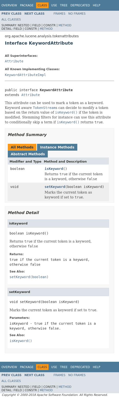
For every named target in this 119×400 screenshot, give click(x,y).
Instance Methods (57, 147)
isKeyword (54, 169)
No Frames (77, 13)
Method (65, 25)
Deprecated (80, 5)
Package (26, 5)
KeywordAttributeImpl (25, 75)
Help (96, 5)
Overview (9, 5)
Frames (60, 13)
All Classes (11, 19)
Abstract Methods (28, 154)
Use (54, 5)
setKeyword (55, 187)
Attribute (14, 61)
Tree (64, 5)
